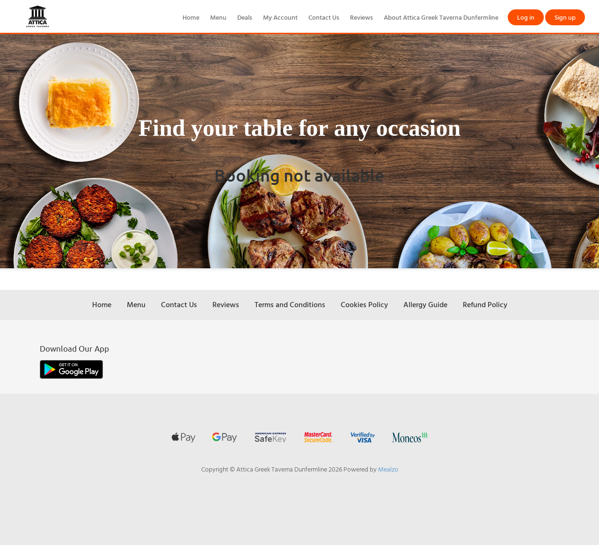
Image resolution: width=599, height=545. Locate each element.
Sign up (565, 17)
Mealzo (388, 469)
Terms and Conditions (290, 304)
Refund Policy (485, 304)
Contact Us (323, 17)
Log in (525, 17)
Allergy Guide (425, 304)
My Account (280, 17)
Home (191, 17)
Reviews (361, 17)
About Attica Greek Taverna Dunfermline (441, 17)
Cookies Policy (364, 304)
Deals (244, 17)
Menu (218, 17)
